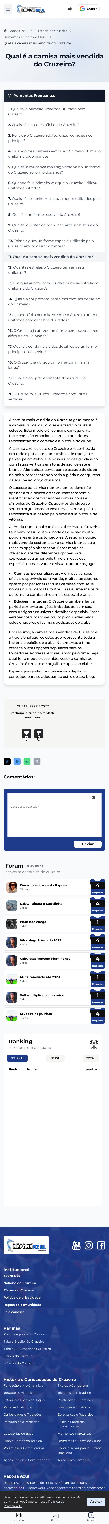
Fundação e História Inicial (24, 1385)
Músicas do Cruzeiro (19, 1363)
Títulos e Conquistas (73, 1385)
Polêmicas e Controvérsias (24, 1448)
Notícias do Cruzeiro (20, 1283)
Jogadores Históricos (20, 1393)
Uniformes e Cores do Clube (79, 1441)
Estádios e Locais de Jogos (24, 1400)
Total (90, 1058)
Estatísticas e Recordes (75, 1414)
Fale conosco (14, 1312)
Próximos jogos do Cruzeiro (25, 1334)
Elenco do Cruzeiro (18, 1356)
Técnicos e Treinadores (75, 1393)
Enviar (88, 844)
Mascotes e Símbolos (74, 1407)
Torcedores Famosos (74, 1460)
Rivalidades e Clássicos (75, 1400)
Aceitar (96, 1502)
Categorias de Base (18, 1434)
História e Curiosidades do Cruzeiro (40, 1379)
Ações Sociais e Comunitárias (26, 1460)
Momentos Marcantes (74, 1434)
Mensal (55, 1058)
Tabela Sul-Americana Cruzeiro (27, 1349)
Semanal (17, 1058)
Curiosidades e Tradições (22, 1414)
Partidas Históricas (18, 1407)
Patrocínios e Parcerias (21, 1422)
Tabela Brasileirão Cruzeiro (24, 1341)
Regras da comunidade (22, 1305)
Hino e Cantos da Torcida (23, 1441)
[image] (93, 797)
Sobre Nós (12, 1276)
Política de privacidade (22, 1297)
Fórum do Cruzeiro (19, 1290)
